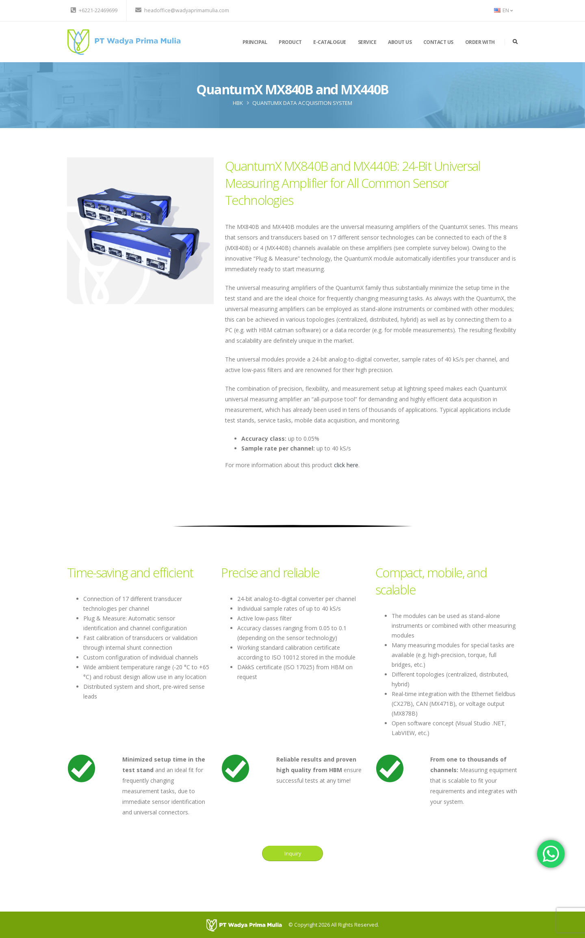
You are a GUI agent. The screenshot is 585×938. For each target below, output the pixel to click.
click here (346, 465)
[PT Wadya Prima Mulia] (247, 924)
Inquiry (292, 853)
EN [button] (503, 10)
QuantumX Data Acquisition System (302, 103)
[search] (515, 42)
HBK (238, 103)
